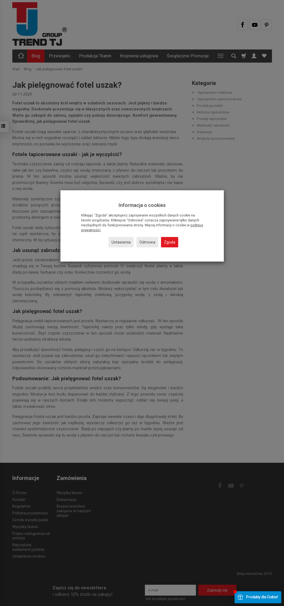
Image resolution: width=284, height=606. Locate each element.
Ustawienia (121, 242)
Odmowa (147, 242)
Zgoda (169, 242)
